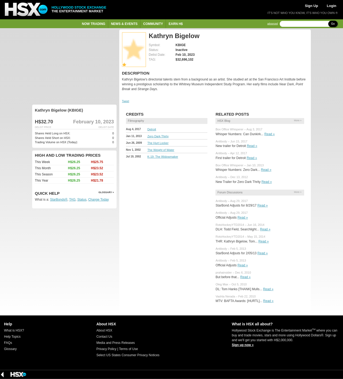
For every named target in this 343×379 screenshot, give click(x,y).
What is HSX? (14, 330)
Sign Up (311, 6)
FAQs (8, 343)
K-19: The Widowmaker (162, 156)
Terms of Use (128, 349)
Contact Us (104, 336)
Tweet (125, 101)
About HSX (104, 330)
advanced (272, 24)
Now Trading (93, 24)
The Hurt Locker (158, 143)
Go (333, 23)
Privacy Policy (106, 349)
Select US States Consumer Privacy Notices (127, 355)
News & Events (124, 24)
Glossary (10, 349)
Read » (269, 134)
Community (153, 24)
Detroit (151, 129)
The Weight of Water (160, 150)
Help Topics (12, 336)
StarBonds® (59, 199)
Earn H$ (176, 24)
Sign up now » (242, 345)
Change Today (98, 199)
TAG (72, 199)
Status (81, 199)
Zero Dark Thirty (158, 136)
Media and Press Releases (115, 343)
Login (331, 6)
